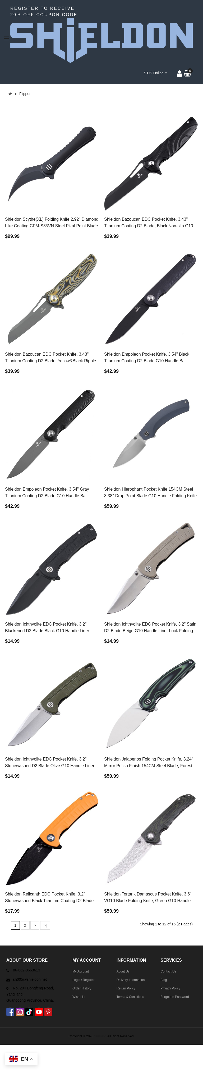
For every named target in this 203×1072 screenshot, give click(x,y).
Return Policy (126, 988)
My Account (80, 971)
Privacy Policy (170, 988)
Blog (163, 980)
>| (45, 925)
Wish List (78, 997)
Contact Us (168, 971)
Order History (81, 988)
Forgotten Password (174, 997)
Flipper (25, 94)
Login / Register (83, 980)
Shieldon (100, 1036)
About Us (123, 971)
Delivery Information (131, 980)
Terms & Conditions (130, 997)
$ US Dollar (155, 73)
